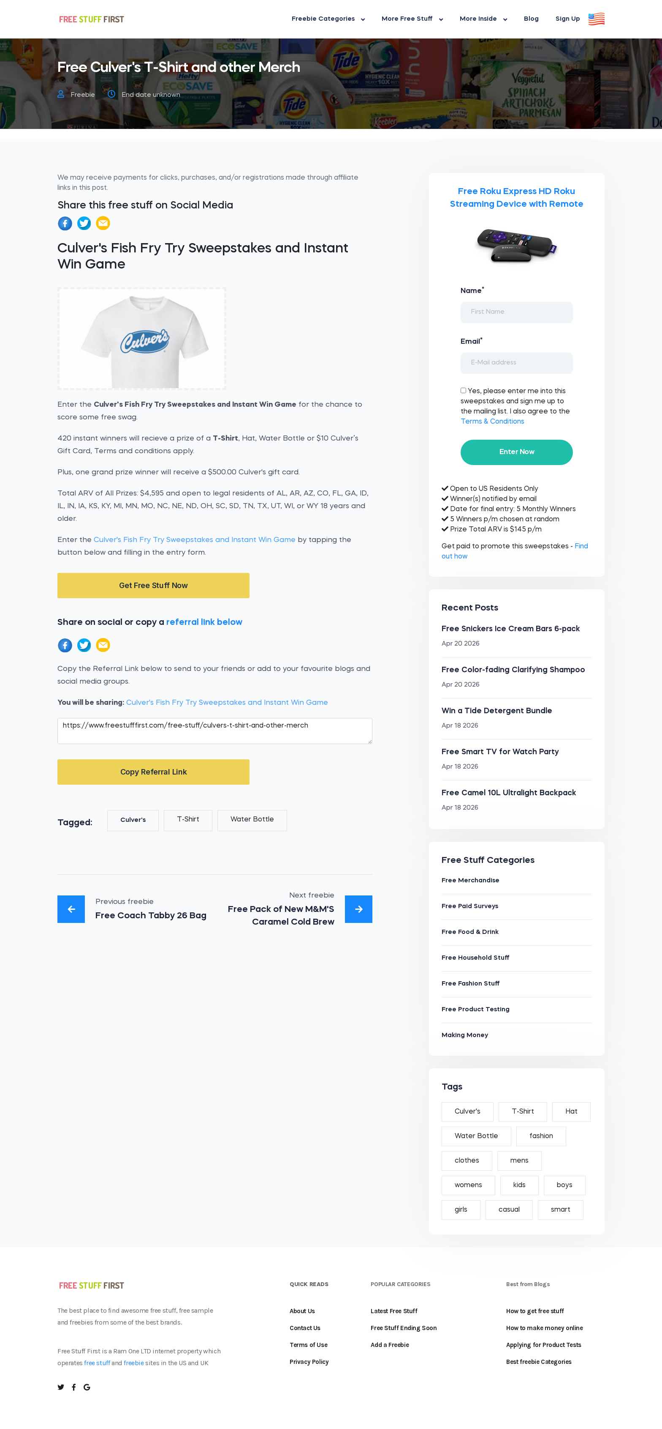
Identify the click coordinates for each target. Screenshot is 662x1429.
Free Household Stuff (476, 958)
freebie (134, 1363)
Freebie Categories (328, 19)
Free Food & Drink (470, 932)
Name (472, 290)
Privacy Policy (309, 1362)
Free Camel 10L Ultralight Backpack (509, 793)
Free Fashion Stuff (471, 984)
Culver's (133, 820)
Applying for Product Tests (543, 1345)
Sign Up (568, 19)
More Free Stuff (412, 19)
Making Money (465, 1035)
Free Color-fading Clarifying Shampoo (513, 670)
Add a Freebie (390, 1345)
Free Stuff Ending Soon (404, 1328)
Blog (531, 19)
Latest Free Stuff (394, 1311)
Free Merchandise (470, 881)
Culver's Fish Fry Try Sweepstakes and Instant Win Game (195, 540)
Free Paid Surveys (470, 906)
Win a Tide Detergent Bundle (497, 711)
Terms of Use (308, 1345)
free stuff (97, 1363)
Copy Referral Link (153, 771)
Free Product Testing (476, 1010)
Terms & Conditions (492, 422)
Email (472, 341)
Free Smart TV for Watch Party (500, 752)
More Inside (483, 19)
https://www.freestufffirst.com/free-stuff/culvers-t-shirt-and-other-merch (214, 731)
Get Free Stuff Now (153, 585)
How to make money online (544, 1328)
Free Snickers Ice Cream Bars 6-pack (511, 629)
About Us (302, 1311)
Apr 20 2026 (461, 644)
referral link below (204, 622)
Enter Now (516, 452)
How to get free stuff (535, 1311)
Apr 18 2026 (460, 726)
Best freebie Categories (539, 1362)
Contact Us (305, 1328)
